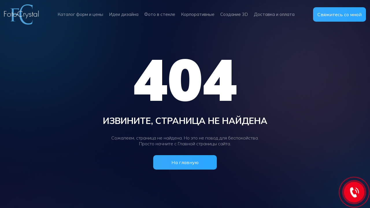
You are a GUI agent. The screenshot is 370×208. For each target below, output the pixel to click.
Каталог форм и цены (80, 14)
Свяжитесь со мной (339, 14)
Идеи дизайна (123, 14)
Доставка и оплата (274, 14)
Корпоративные (197, 14)
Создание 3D (234, 14)
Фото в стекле (159, 14)
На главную (185, 162)
